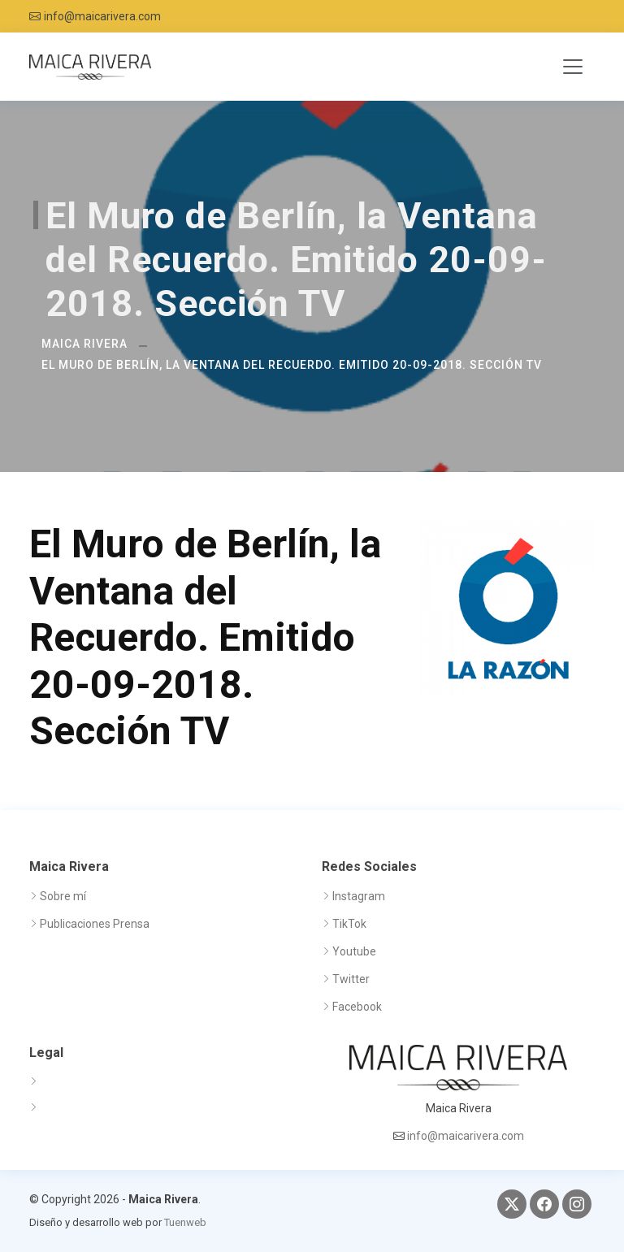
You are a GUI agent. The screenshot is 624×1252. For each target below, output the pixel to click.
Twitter (351, 979)
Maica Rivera (84, 343)
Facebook (357, 1006)
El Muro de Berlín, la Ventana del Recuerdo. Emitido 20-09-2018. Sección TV (291, 364)
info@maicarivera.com (102, 16)
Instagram (358, 896)
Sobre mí (63, 896)
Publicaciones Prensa (95, 923)
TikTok (349, 923)
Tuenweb (185, 1222)
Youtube (354, 951)
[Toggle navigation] (573, 66)
